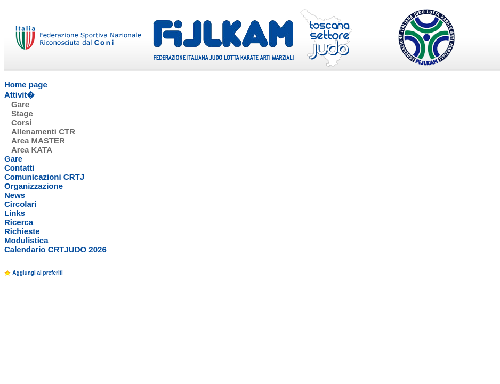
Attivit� (19, 94)
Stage (22, 113)
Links (14, 213)
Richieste (22, 231)
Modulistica (26, 240)
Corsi (21, 122)
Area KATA (31, 149)
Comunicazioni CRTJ (44, 176)
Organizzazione (33, 185)
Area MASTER (38, 140)
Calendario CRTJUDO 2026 (55, 249)
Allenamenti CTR (43, 131)
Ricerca (18, 222)
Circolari (20, 204)
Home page (25, 84)
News (14, 194)
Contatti (19, 167)
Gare (20, 104)
